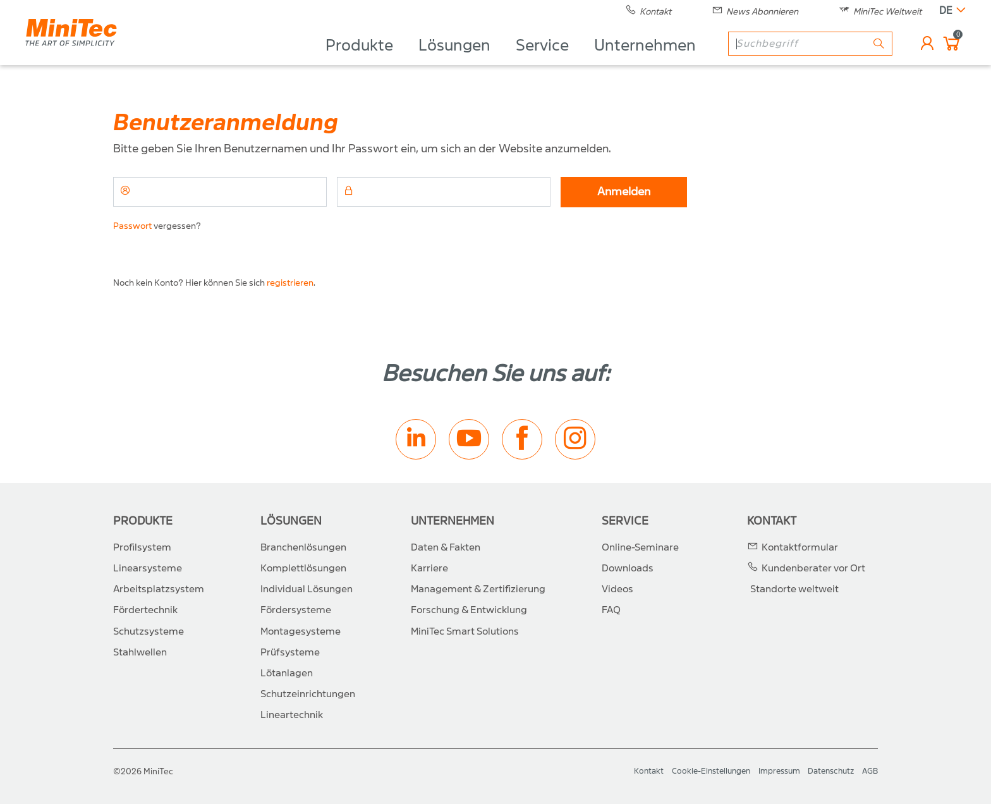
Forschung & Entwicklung (469, 610)
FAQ (611, 610)
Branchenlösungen (303, 547)
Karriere (429, 568)
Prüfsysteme (290, 652)
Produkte (359, 60)
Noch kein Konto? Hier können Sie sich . (214, 283)
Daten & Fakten (445, 547)
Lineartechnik (291, 715)
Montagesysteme (300, 631)
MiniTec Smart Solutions (465, 631)
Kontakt (771, 521)
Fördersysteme (295, 610)
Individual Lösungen (306, 589)
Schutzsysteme (148, 631)
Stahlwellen (140, 652)
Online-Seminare (640, 547)
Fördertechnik (145, 610)
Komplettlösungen (303, 568)
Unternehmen (645, 60)
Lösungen (454, 60)
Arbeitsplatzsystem (158, 589)
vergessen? (157, 226)
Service (542, 60)
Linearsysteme (147, 568)
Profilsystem (142, 547)
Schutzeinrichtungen (307, 694)
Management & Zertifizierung (478, 589)
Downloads (628, 568)
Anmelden (623, 192)
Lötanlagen (286, 673)
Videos (617, 589)
